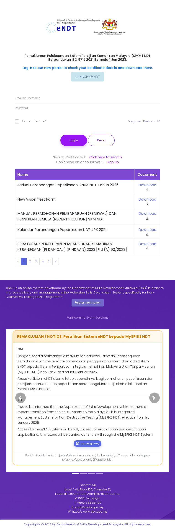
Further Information (87, 302)
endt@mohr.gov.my (89, 507)
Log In (73, 140)
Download (147, 185)
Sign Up (113, 162)
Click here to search (105, 157)
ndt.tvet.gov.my (87, 443)
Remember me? (30, 121)
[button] (20, 398)
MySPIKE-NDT (87, 76)
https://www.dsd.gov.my (89, 511)
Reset (101, 140)
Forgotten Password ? (144, 121)
